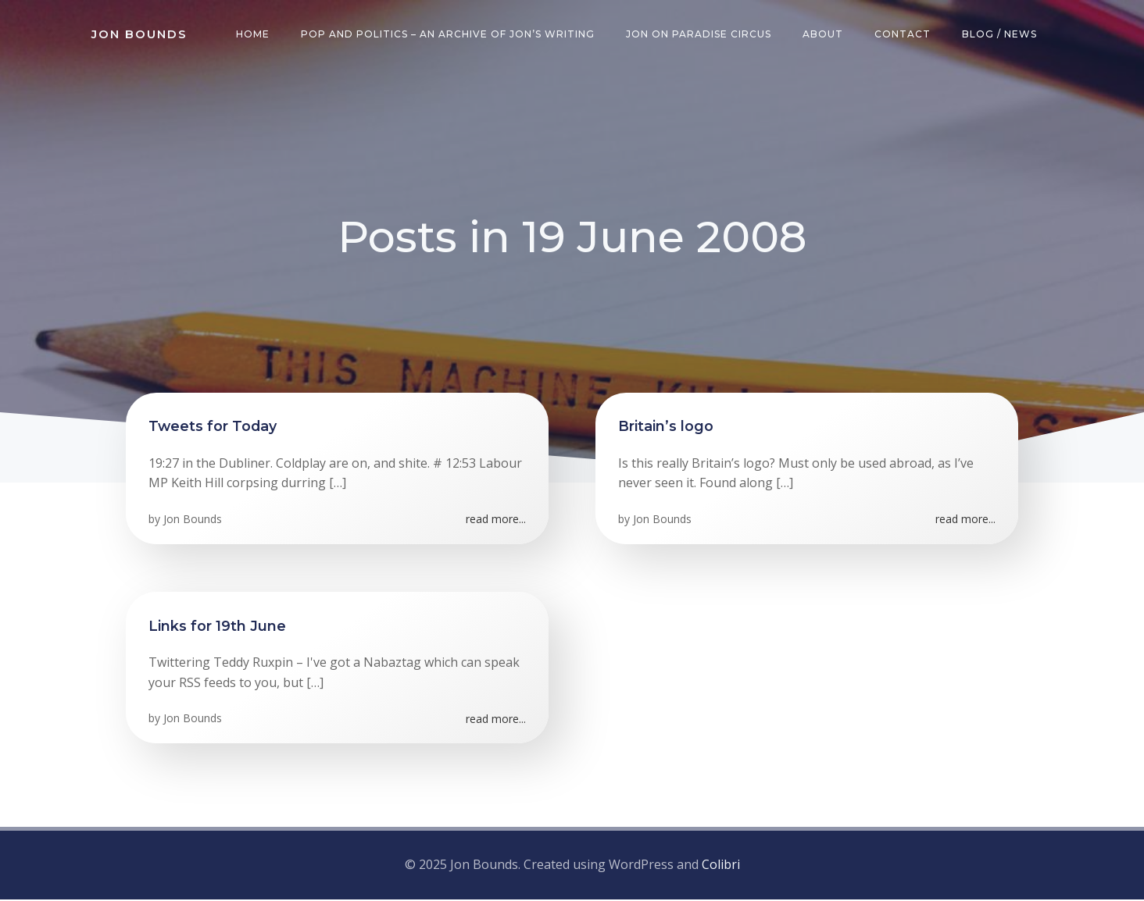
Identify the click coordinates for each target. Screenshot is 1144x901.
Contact (903, 35)
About (823, 35)
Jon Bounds (193, 521)
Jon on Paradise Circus (699, 35)
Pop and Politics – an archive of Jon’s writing (448, 35)
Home (253, 35)
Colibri (721, 865)
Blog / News (1000, 35)
